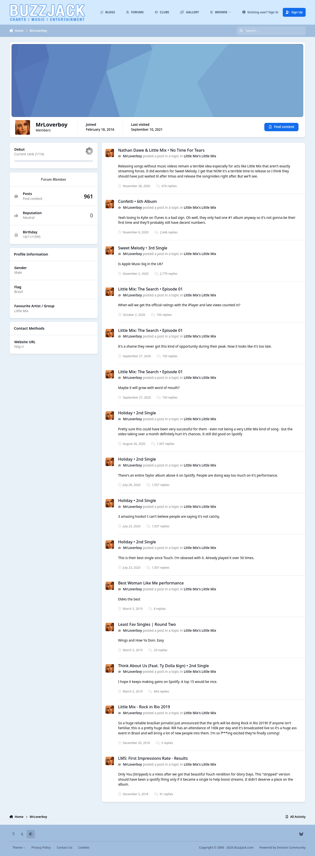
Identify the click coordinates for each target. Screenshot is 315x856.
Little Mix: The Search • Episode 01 (150, 289)
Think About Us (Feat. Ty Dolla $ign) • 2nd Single (163, 665)
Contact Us (64, 847)
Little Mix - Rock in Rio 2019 (144, 707)
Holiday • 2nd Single (137, 413)
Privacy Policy (41, 847)
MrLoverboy (132, 156)
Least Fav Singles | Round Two (147, 624)
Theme (19, 847)
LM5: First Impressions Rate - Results (153, 758)
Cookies (83, 847)
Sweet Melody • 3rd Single (142, 248)
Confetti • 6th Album (137, 201)
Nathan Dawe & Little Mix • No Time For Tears (161, 150)
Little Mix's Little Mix (200, 156)
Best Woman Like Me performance (151, 583)
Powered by (282, 847)
